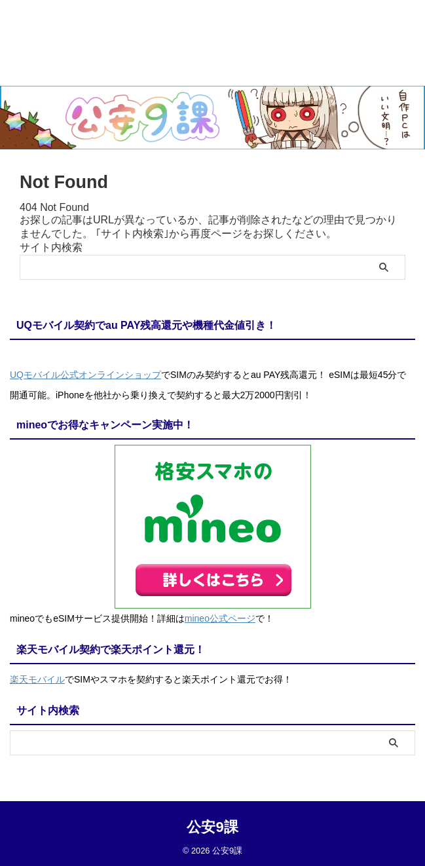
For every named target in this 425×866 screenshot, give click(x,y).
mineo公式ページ (220, 617)
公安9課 (212, 824)
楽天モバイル (37, 677)
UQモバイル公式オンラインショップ (85, 374)
